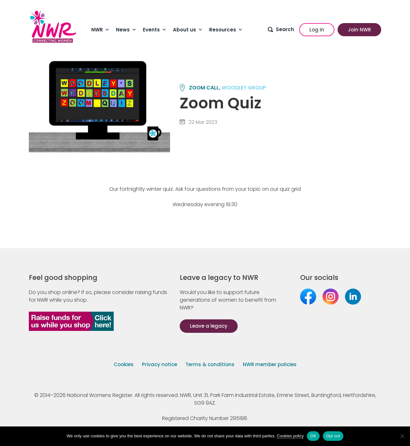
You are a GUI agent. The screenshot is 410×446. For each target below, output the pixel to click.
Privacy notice (159, 364)
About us (188, 29)
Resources (226, 29)
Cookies (124, 364)
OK (313, 435)
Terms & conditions (209, 364)
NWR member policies (270, 364)
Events (155, 29)
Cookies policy (290, 435)
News (126, 29)
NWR (100, 29)
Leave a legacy (208, 326)
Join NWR (359, 29)
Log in (316, 29)
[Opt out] (402, 436)
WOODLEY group (244, 87)
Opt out (333, 435)
